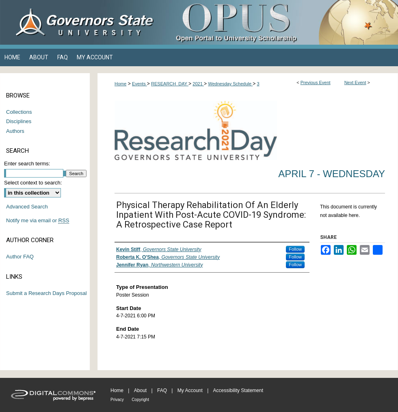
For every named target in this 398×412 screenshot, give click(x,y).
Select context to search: (33, 183)
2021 (198, 83)
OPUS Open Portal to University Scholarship (280, 22)
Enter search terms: (27, 163)
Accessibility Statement (238, 390)
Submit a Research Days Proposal (46, 293)
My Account (190, 390)
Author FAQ (20, 257)
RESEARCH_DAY (169, 83)
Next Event (355, 82)
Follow (295, 249)
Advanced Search (27, 207)
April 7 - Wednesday (331, 173)
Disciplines (18, 121)
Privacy (117, 399)
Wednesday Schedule (230, 83)
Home (120, 83)
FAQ (162, 390)
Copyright (140, 399)
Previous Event (316, 82)
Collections (19, 112)
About (140, 390)
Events (139, 83)
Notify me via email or (37, 220)
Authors (15, 131)
